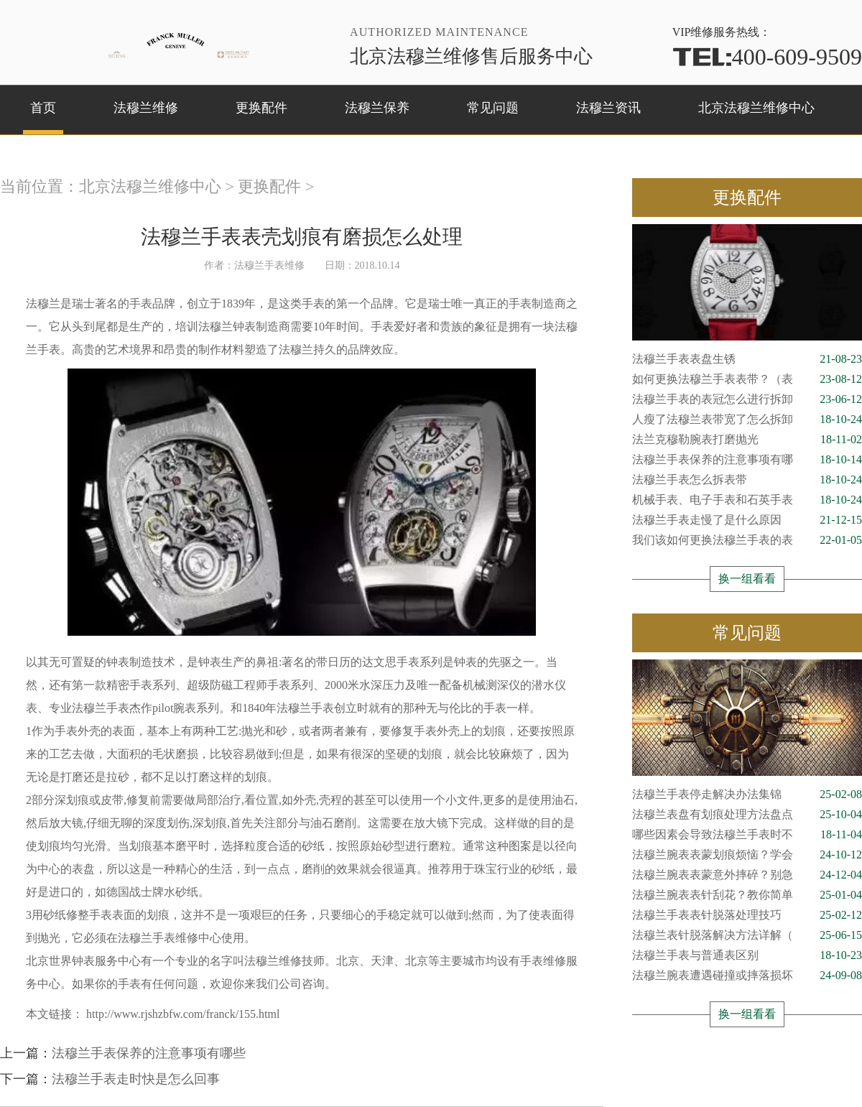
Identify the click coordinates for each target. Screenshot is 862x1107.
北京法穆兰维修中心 (756, 108)
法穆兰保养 (377, 108)
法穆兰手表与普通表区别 (747, 955)
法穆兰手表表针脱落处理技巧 (747, 915)
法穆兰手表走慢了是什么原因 (747, 520)
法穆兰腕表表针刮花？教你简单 (747, 895)
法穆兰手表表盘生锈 (747, 359)
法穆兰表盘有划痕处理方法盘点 (747, 815)
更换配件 (261, 108)
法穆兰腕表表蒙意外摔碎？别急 (747, 875)
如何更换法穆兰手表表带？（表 (747, 379)
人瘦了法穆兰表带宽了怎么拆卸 (747, 419)
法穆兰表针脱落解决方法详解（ (747, 935)
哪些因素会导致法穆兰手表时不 (747, 835)
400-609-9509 (767, 57)
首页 (43, 108)
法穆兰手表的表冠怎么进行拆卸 (747, 399)
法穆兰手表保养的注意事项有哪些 (149, 1053)
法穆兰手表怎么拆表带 (747, 480)
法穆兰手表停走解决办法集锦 (747, 794)
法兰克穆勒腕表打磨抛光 (747, 440)
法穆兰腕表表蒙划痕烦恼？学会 (747, 855)
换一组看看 (747, 579)
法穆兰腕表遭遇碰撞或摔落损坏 (747, 975)
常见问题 (493, 108)
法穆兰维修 (145, 108)
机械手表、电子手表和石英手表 (747, 500)
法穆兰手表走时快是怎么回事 (136, 1079)
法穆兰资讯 (608, 108)
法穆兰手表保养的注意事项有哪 (747, 460)
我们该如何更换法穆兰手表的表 (747, 540)
